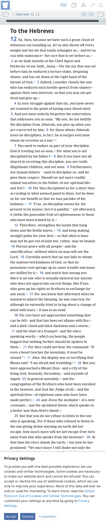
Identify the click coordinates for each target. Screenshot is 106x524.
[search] (101, 5)
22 (79, 363)
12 (16, 225)
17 (31, 294)
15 (22, 257)
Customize (47, 516)
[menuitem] (6, 5)
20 (24, 347)
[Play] (2, 21)
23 (23, 378)
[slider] (52, 21)
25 (16, 416)
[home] (6, 5)
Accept (11, 516)
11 (29, 204)
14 (12, 246)
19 (12, 331)
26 (88, 437)
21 (28, 357)
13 (58, 230)
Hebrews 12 (23, 14)
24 (37, 400)
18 (16, 315)
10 (29, 188)
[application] (53, 21)
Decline (27, 516)
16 (41, 273)
